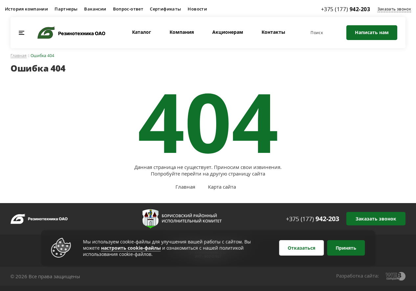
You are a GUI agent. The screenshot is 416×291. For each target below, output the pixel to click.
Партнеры (66, 9)
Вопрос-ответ (128, 9)
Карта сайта (222, 186)
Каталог (141, 32)
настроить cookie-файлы (131, 248)
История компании (26, 9)
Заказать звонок (394, 9)
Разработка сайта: (357, 275)
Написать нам (372, 32)
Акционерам (227, 32)
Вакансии (95, 9)
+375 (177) (312, 219)
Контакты (273, 32)
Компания (182, 32)
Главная (19, 56)
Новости (197, 9)
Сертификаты (165, 9)
